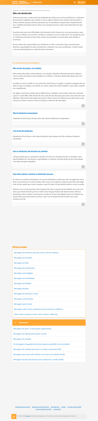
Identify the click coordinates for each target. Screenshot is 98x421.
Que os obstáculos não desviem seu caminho (30, 151)
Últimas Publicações (74, 407)
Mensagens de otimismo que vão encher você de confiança (36, 252)
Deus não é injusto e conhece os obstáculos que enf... (33, 174)
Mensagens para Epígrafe (23, 273)
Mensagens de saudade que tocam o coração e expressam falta (37, 349)
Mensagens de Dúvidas (22, 283)
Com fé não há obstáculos (23, 131)
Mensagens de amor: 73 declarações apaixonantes (32, 328)
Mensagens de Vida (21, 263)
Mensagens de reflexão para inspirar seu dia (29, 334)
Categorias (57, 409)
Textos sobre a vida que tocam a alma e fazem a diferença (36, 314)
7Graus (28, 416)
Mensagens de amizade (22, 339)
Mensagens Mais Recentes (40, 407)
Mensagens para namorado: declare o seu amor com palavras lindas (39, 354)
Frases (63, 407)
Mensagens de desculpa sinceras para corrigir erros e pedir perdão (38, 359)
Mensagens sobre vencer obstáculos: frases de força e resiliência (38, 309)
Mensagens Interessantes (23, 299)
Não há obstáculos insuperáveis (25, 113)
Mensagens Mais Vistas (22, 407)
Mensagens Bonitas (21, 288)
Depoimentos (55, 407)
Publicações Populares (44, 409)
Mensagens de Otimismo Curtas (26, 294)
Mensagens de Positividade (24, 278)
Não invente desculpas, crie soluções (27, 68)
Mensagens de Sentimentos (24, 268)
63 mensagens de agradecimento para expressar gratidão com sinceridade (41, 344)
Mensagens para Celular (23, 304)
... (83, 106)
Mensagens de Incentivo (23, 258)
